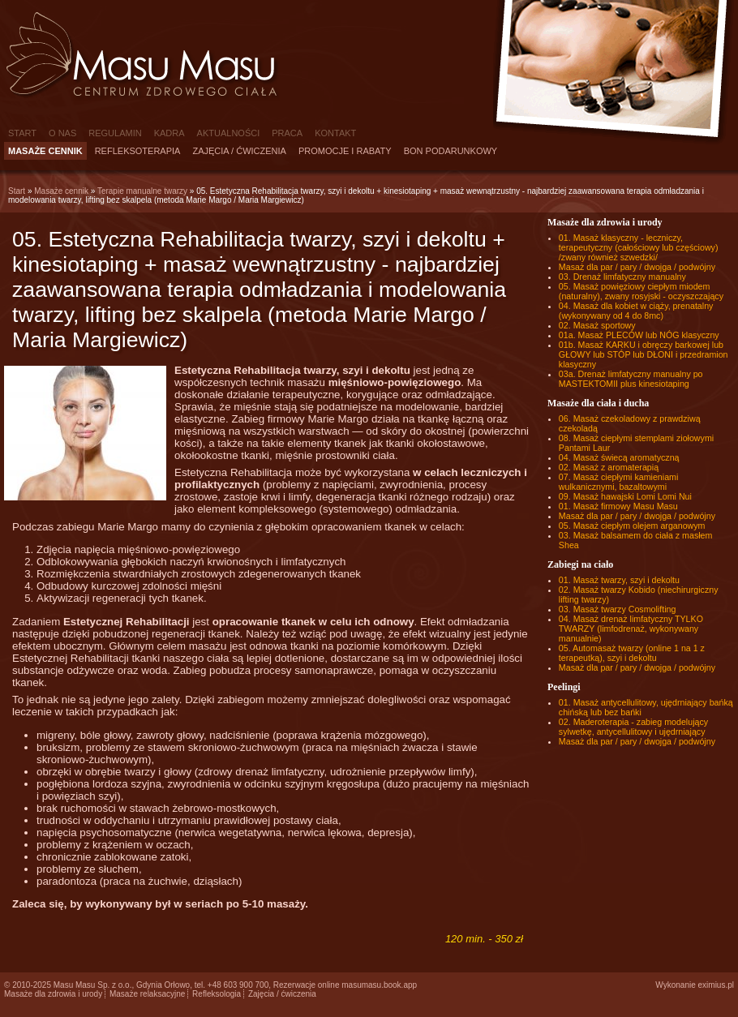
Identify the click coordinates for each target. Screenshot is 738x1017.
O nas (62, 133)
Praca (287, 133)
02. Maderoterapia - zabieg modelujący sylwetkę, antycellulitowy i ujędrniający (633, 726)
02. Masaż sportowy (597, 325)
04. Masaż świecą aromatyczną (619, 457)
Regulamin (114, 133)
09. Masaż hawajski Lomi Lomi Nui (625, 496)
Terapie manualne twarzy (142, 191)
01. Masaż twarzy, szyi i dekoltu (619, 580)
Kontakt (335, 133)
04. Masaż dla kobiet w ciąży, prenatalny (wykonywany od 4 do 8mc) (636, 310)
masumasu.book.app (379, 985)
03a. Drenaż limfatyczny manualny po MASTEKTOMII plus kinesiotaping (631, 378)
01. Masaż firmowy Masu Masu (618, 506)
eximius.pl (716, 985)
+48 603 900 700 (238, 985)
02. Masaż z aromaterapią (609, 467)
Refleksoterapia (138, 151)
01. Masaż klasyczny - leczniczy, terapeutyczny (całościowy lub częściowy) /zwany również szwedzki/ (639, 247)
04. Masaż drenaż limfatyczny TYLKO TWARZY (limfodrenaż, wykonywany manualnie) (631, 628)
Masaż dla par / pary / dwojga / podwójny (637, 267)
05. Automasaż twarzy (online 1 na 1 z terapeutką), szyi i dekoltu (632, 653)
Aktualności (228, 133)
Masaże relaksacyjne (147, 993)
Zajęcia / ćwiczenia (239, 151)
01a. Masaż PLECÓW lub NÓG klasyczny (639, 335)
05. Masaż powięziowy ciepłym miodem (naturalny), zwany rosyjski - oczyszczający (641, 291)
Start (22, 133)
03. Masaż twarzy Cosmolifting (617, 609)
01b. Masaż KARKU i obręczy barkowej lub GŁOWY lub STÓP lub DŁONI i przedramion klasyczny (643, 354)
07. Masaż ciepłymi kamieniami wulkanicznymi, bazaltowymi (618, 481)
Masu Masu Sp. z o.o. (93, 985)
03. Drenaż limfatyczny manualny (622, 276)
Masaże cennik (45, 151)
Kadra (169, 133)
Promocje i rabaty (345, 151)
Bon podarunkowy (451, 151)
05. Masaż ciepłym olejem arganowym (632, 525)
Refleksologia (216, 993)
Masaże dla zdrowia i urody (53, 993)
